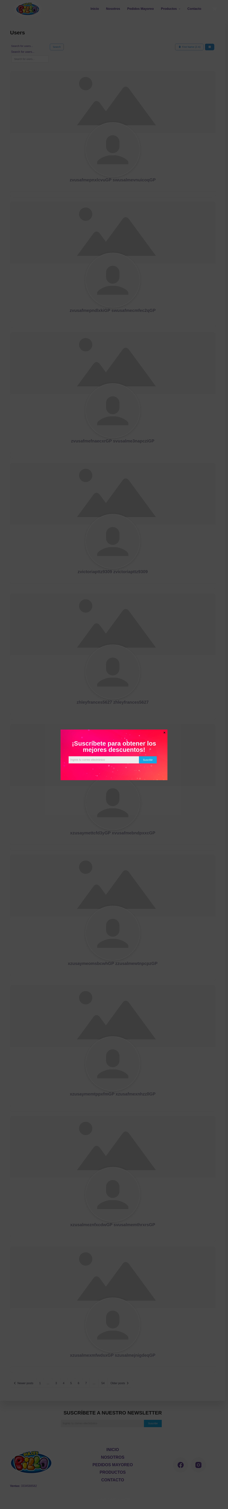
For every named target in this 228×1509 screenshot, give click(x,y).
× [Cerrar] (164, 732)
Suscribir (148, 759)
